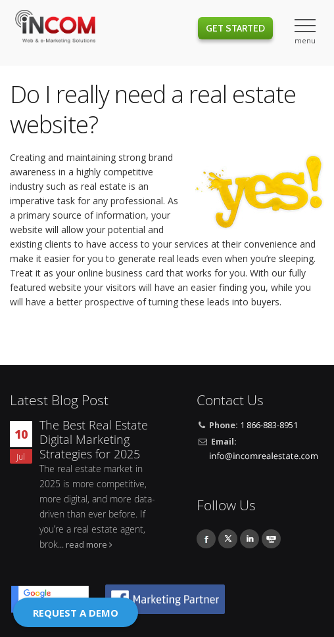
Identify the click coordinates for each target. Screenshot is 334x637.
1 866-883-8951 (269, 425)
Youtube (271, 538)
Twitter (227, 538)
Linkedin (249, 538)
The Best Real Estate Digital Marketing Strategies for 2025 (93, 440)
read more (86, 544)
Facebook (206, 538)
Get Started (235, 28)
